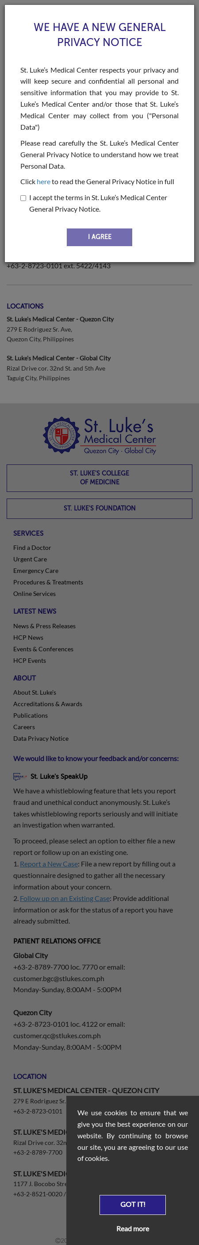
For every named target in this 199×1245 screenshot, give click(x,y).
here (43, 181)
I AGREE (99, 237)
